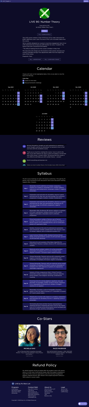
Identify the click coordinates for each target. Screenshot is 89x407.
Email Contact (48, 390)
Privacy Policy (64, 390)
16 (18, 98)
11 (63, 96)
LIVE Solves (31, 390)
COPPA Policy (64, 391)
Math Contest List (32, 391)
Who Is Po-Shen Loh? (49, 389)
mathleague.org (32, 397)
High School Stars (16, 391)
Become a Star (48, 395)
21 (41, 98)
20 (52, 125)
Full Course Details (44, 34)
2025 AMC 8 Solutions (33, 394)
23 (18, 101)
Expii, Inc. (23, 400)
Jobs (45, 394)
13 (52, 122)
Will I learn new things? (51, 59)
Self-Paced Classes (16, 390)
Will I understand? (35, 59)
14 (41, 96)
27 (52, 128)
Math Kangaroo (32, 395)
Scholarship (14, 393)
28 (41, 101)
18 (63, 98)
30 (18, 104)
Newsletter (47, 393)
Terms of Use (64, 389)
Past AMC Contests (33, 389)
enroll (44, 31)
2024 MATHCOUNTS (33, 393)
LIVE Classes (15, 389)
